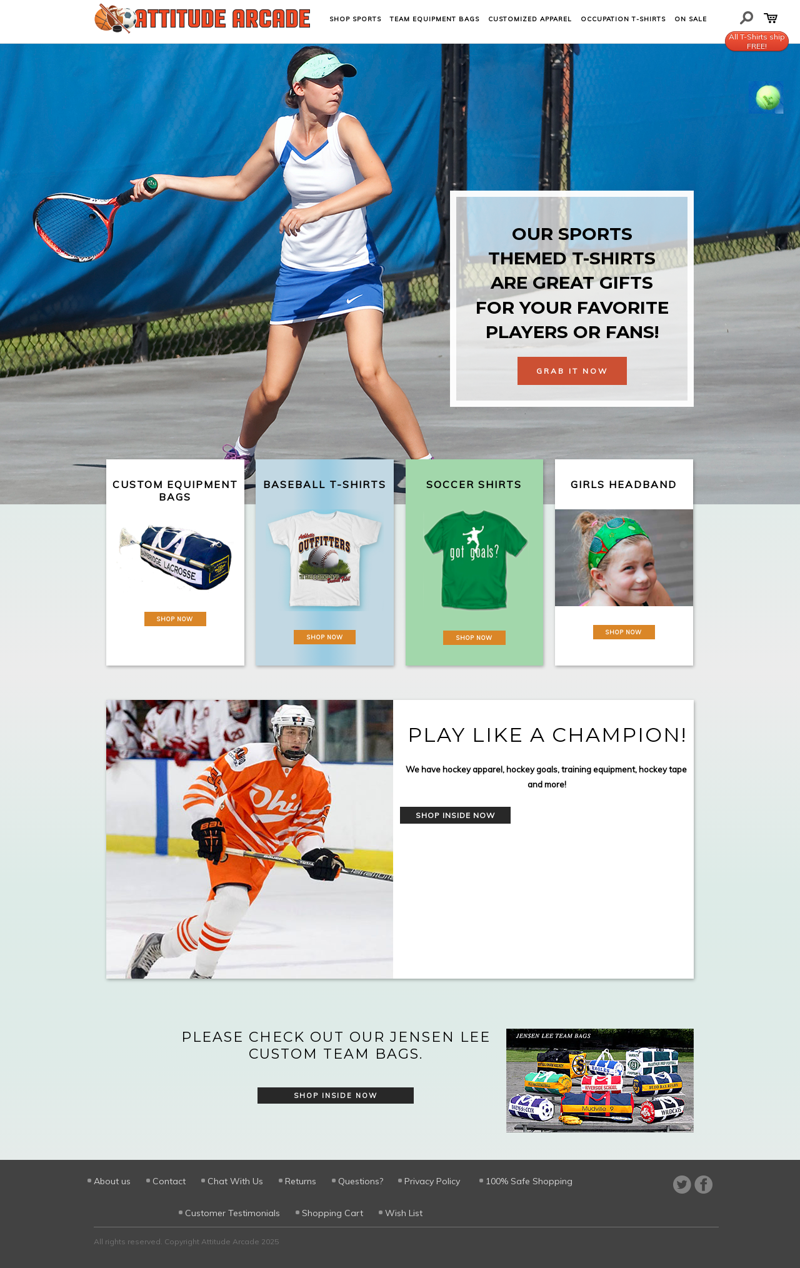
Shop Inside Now (455, 815)
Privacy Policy (432, 1181)
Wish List (403, 1213)
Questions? (360, 1181)
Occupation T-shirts (623, 19)
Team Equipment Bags (434, 19)
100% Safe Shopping (529, 1181)
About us (112, 1181)
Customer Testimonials (232, 1213)
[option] (400, 839)
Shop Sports (355, 19)
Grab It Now (572, 371)
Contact (169, 1181)
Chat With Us (235, 1181)
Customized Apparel (530, 19)
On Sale (690, 19)
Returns (300, 1181)
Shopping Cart (332, 1213)
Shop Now (175, 619)
